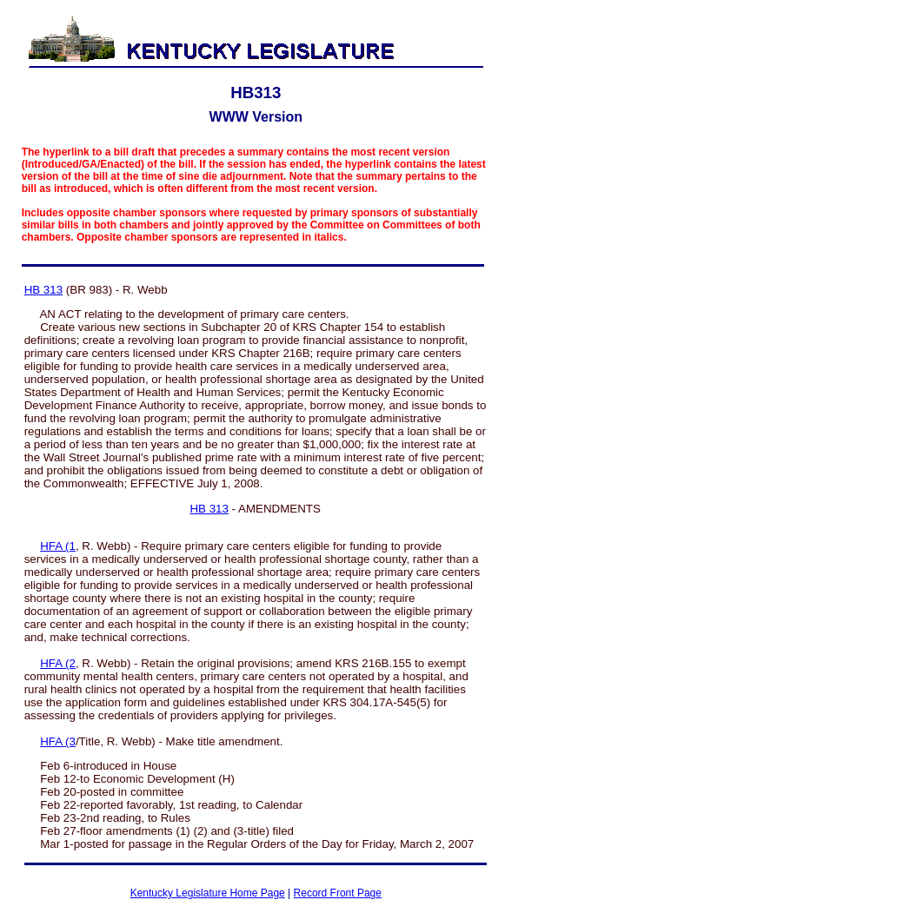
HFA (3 (58, 741)
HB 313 (43, 289)
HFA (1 (58, 545)
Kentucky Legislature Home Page (207, 893)
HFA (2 (58, 663)
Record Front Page (338, 893)
